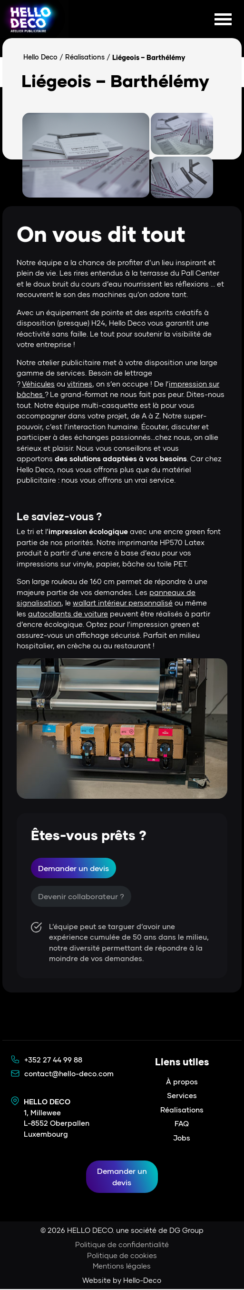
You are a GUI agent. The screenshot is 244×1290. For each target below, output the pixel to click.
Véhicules (38, 383)
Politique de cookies (122, 1255)
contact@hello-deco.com (69, 1074)
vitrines (79, 383)
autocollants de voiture (68, 613)
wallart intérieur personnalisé (123, 602)
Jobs (181, 1138)
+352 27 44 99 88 (53, 1060)
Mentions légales (122, 1266)
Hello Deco (40, 57)
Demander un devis (73, 868)
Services (182, 1096)
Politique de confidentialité (122, 1245)
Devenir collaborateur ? (81, 896)
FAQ (182, 1124)
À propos (182, 1082)
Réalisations (85, 57)
